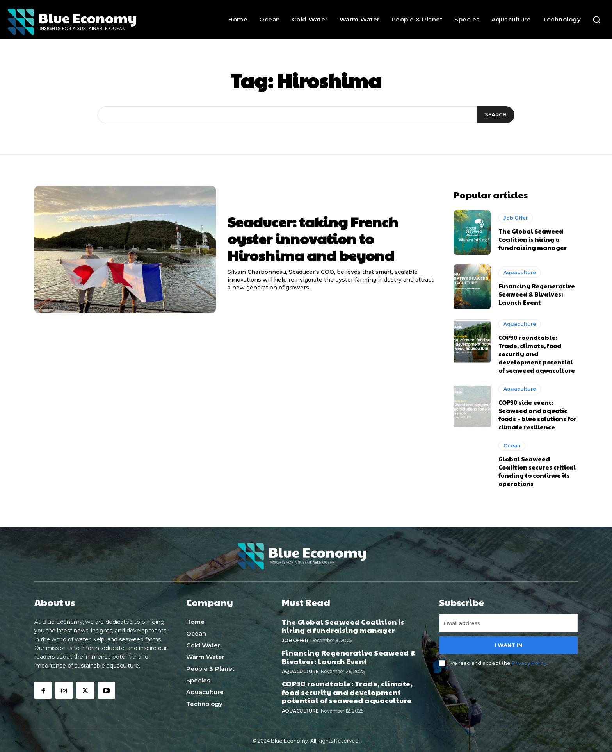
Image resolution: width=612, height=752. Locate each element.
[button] (596, 19)
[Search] (495, 114)
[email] (508, 623)
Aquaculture (519, 272)
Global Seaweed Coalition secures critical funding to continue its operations (537, 471)
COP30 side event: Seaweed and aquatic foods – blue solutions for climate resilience (537, 414)
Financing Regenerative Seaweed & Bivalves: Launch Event (536, 294)
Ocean (511, 445)
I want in (508, 645)
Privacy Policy (529, 663)
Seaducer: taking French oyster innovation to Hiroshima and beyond (313, 238)
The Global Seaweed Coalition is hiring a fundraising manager (532, 239)
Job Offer (515, 218)
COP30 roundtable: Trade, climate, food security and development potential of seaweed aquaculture (536, 353)
